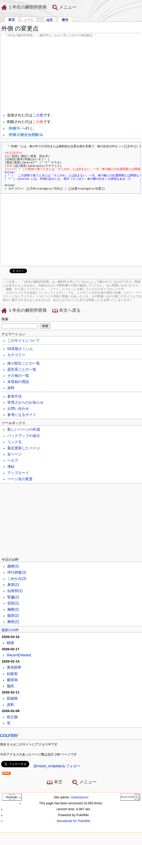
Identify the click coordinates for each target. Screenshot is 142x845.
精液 (10, 643)
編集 (49, 19)
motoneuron (79, 797)
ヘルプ (12, 460)
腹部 (13, 616)
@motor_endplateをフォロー (56, 766)
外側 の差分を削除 (24, 135)
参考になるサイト (21, 415)
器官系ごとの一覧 (21, 369)
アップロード (18, 473)
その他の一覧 (18, 376)
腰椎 (13, 566)
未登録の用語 (18, 382)
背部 (13, 603)
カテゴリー (16, 355)
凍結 (11, 466)
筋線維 (12, 698)
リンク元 (14, 442)
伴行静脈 (16, 572)
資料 (11, 388)
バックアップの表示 (23, 436)
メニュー (64, 7)
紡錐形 (12, 674)
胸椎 (13, 609)
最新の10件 (10, 630)
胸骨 (13, 622)
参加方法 (14, 396)
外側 (12, 128)
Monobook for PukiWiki (73, 821)
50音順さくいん (20, 349)
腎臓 (13, 597)
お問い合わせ (18, 408)
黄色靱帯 (14, 667)
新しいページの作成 (23, 429)
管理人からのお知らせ (25, 402)
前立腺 (12, 717)
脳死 (10, 686)
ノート (29, 19)
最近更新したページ (23, 448)
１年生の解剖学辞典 (25, 7)
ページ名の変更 (20, 479)
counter (9, 735)
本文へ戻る (66, 310)
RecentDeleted (19, 655)
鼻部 (13, 585)
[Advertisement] (71, 74)
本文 (11, 19)
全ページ (14, 454)
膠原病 (12, 680)
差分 (65, 19)
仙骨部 (15, 591)
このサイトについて (23, 340)
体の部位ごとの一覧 (23, 363)
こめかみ (16, 578)
